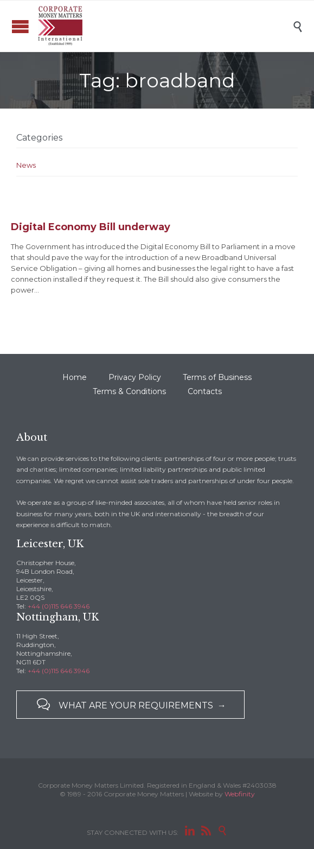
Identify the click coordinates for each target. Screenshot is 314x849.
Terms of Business (217, 377)
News (26, 165)
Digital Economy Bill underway (90, 227)
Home (74, 377)
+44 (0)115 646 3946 (58, 606)
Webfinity (240, 794)
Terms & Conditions (129, 391)
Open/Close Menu (20, 26)
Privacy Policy (134, 377)
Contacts (205, 391)
